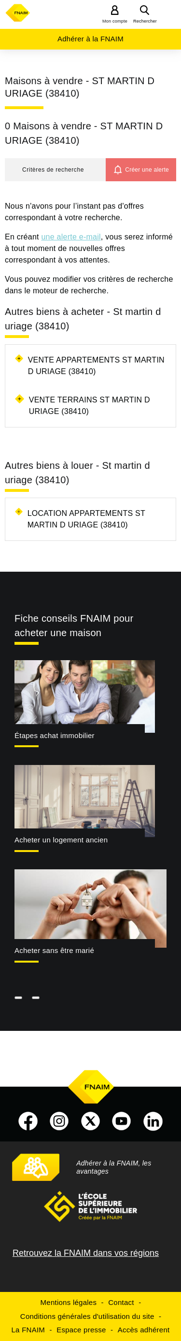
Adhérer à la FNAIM (90, 39)
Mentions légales (69, 1302)
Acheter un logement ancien (61, 840)
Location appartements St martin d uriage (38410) (86, 519)
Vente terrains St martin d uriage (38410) (89, 405)
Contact (121, 1302)
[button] (55, 169)
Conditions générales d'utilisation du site (87, 1316)
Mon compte (114, 21)
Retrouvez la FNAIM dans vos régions (86, 1253)
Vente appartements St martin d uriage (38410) (96, 366)
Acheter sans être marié (54, 950)
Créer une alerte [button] (147, 169)
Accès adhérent (144, 1330)
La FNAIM (28, 1330)
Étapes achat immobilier (54, 735)
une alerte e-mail (70, 237)
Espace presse (81, 1330)
